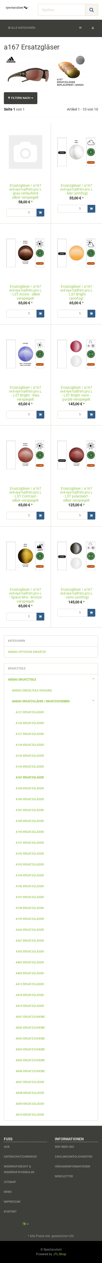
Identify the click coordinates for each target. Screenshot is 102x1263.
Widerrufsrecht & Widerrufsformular (19, 1169)
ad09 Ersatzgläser (30, 1104)
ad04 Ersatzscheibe (30, 1049)
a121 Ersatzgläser (30, 712)
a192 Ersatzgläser (30, 853)
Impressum (12, 1201)
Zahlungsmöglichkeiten (73, 1156)
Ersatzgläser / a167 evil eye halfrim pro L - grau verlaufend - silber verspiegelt (25, 191)
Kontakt (10, 1211)
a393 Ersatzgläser (30, 951)
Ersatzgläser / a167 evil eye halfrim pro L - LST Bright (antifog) (76, 292)
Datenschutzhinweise (20, 1156)
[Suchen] (61, 10)
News (8, 1192)
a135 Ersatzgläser (30, 755)
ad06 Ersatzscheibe (30, 1071)
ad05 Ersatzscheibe (30, 1060)
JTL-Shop (59, 1254)
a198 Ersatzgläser (30, 908)
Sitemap (10, 1182)
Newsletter (64, 1176)
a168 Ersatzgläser (30, 788)
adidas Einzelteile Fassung (32, 690)
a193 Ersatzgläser (30, 864)
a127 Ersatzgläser (30, 734)
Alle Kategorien (21, 28)
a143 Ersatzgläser (30, 766)
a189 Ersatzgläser (30, 821)
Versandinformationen (72, 1166)
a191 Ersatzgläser (30, 843)
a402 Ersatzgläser (30, 962)
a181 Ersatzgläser (30, 810)
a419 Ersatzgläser (30, 1006)
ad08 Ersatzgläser (30, 1093)
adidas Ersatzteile (53, 679)
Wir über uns (64, 1147)
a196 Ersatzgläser (30, 886)
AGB (7, 1147)
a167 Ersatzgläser (30, 777)
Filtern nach (20, 98)
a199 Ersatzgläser (30, 919)
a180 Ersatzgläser (30, 799)
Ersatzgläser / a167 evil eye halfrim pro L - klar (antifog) (76, 189)
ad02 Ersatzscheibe (30, 1027)
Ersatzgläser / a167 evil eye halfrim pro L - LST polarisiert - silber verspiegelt (76, 494)
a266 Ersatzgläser (30, 930)
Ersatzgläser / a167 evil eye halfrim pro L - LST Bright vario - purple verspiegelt (76, 393)
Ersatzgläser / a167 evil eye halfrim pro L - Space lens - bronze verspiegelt (25, 595)
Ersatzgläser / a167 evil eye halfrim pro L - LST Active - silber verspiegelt (25, 292)
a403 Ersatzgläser (30, 973)
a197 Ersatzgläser (30, 897)
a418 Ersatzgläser (30, 995)
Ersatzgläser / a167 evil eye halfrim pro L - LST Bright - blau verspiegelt (25, 393)
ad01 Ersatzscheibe (30, 1017)
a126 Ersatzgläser (30, 723)
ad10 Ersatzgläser (30, 1114)
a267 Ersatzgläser (30, 940)
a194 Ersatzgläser (30, 875)
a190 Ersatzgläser (30, 832)
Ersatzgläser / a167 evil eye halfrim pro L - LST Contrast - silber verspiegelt (25, 494)
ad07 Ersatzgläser (30, 1082)
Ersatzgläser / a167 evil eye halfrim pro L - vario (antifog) (76, 593)
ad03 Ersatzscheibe (30, 1038)
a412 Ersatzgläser (30, 984)
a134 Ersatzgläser (30, 745)
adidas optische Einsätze (27, 652)
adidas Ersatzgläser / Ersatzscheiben (55, 700)
